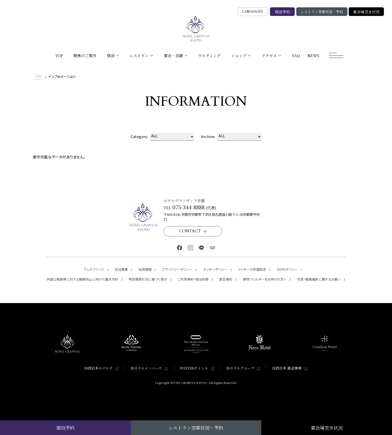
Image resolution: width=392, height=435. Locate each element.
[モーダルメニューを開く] (336, 55)
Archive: (208, 136)
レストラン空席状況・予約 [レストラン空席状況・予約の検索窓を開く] (322, 11)
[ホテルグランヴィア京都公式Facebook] (179, 247)
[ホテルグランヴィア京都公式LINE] (201, 247)
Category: (139, 136)
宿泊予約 (282, 11)
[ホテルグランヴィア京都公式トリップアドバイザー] (212, 247)
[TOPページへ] (196, 29)
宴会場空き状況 (366, 11)
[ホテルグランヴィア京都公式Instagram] (190, 247)
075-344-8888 (188, 207)
